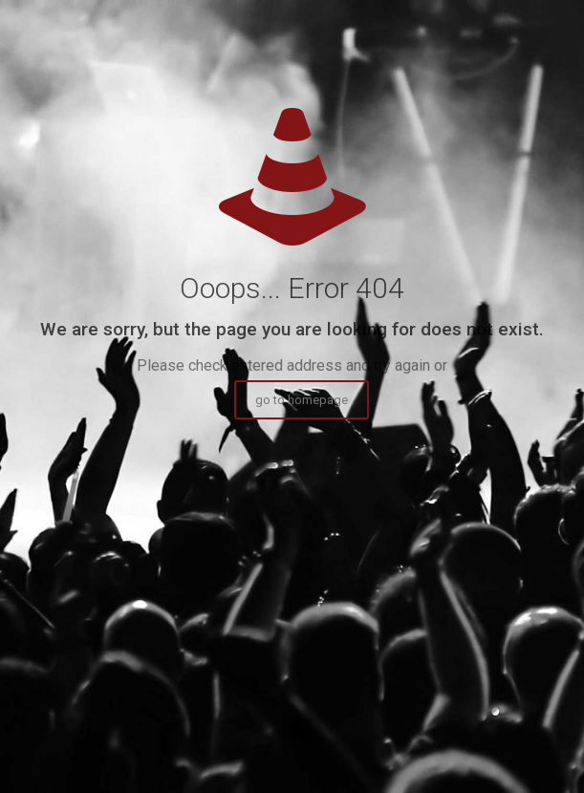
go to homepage (301, 400)
